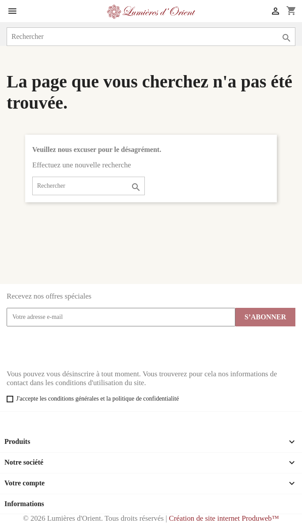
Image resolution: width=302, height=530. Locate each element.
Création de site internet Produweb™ (224, 518)
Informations (24, 503)
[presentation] (74, 348)
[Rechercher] (151, 36)
